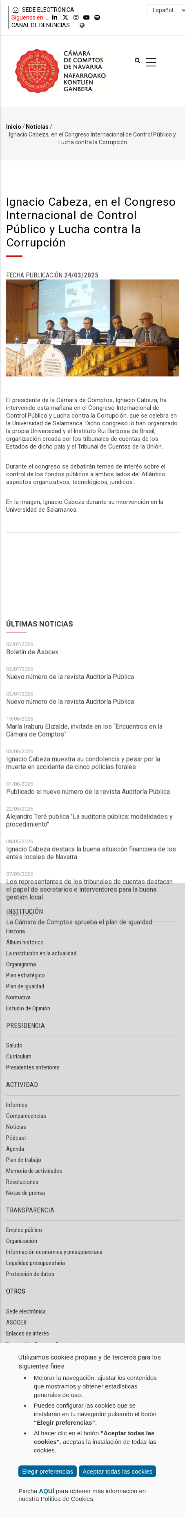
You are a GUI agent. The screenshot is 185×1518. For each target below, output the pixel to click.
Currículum (18, 1056)
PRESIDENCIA (25, 1025)
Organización (21, 1241)
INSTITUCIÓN (24, 911)
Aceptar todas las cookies (117, 1471)
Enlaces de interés (27, 1333)
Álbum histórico (25, 942)
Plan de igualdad (25, 986)
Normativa (18, 997)
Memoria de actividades (34, 1171)
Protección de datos (30, 1274)
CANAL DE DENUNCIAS (40, 25)
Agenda (15, 1149)
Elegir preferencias (47, 1471)
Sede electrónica (26, 1311)
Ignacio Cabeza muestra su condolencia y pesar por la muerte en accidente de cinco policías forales (83, 865)
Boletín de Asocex (32, 754)
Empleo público (24, 1230)
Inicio (13, 126)
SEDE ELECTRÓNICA (42, 10)
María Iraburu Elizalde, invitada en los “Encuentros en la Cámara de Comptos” (84, 832)
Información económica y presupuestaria (54, 1252)
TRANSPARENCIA (30, 1210)
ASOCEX (16, 1322)
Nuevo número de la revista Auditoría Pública (70, 779)
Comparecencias (26, 1116)
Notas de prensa (25, 1193)
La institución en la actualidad (41, 953)
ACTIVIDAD (22, 1084)
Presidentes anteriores (33, 1067)
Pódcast (16, 1138)
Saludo (14, 1045)
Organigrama (21, 964)
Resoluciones (22, 1182)
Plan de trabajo (23, 1160)
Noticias (37, 126)
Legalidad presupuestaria (35, 1263)
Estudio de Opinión (28, 1008)
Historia (15, 931)
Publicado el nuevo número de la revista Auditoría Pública (88, 894)
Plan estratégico (25, 975)
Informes (16, 1105)
